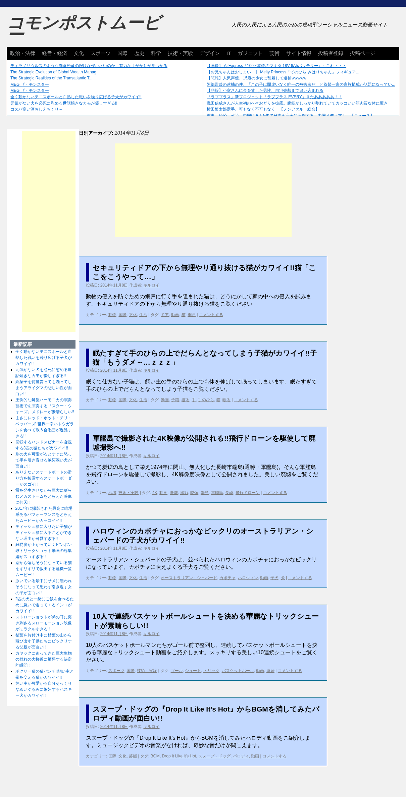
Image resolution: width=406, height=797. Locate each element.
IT (228, 53)
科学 (156, 53)
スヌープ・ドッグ (214, 756)
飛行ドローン (248, 492)
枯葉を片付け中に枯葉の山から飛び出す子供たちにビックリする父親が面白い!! (43, 641)
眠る (226, 399)
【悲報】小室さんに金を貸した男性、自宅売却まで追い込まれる (265, 90)
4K (154, 492)
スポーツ (101, 53)
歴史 (139, 53)
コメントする (211, 314)
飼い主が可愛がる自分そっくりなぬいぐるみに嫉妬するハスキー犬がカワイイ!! (43, 689)
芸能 (133, 756)
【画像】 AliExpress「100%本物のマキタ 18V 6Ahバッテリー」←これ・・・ (276, 65)
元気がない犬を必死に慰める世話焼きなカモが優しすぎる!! (63, 103)
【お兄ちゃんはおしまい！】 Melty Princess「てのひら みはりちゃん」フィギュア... (283, 72)
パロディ (241, 756)
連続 (270, 670)
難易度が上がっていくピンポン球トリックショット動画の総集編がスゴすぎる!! (43, 550)
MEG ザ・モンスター (29, 84)
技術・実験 (180, 53)
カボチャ (227, 577)
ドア (165, 314)
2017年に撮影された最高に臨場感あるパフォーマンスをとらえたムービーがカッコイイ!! (44, 514)
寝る (186, 399)
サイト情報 (298, 53)
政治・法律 (22, 53)
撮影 (184, 492)
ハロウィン (248, 577)
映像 (194, 492)
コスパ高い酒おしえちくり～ (36, 109)
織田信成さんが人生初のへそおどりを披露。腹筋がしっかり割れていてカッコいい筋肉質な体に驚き (297, 103)
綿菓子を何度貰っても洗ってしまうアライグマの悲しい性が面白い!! (43, 387)
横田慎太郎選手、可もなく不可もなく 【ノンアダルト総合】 (263, 109)
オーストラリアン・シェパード (189, 577)
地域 (112, 492)
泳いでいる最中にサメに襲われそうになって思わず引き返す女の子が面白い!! (43, 586)
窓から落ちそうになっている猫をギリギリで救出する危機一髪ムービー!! (43, 568)
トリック (211, 670)
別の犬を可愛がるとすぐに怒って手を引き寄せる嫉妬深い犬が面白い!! (43, 460)
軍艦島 (217, 492)
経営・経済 (54, 53)
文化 (79, 53)
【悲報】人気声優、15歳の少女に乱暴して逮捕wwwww (256, 78)
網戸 (192, 314)
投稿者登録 (330, 53)
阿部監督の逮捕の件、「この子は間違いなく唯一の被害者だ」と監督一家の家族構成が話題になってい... (301, 84)
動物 (112, 314)
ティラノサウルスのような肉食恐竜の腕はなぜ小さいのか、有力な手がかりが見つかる (88, 65)
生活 (143, 314)
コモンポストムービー (83, 28)
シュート (193, 670)
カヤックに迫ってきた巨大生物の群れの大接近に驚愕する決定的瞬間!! (43, 659)
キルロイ (151, 285)
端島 (205, 492)
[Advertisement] (203, 190)
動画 (175, 314)
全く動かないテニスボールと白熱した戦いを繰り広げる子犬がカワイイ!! (76, 97)
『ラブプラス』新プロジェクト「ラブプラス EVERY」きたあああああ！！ (274, 97)
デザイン (210, 53)
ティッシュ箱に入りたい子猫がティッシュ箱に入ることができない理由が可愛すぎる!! (43, 532)
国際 (122, 53)
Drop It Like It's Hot (179, 756)
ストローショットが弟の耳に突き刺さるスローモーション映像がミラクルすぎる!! (43, 623)
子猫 (175, 399)
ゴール (177, 670)
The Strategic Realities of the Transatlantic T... (51, 78)
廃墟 (174, 492)
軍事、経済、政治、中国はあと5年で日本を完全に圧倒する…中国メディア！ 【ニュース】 (290, 115)
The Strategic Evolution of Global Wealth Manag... (55, 72)
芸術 (274, 53)
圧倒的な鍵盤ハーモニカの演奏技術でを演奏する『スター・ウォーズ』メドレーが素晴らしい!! (44, 405)
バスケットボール (238, 670)
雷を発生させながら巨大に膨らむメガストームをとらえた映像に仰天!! (43, 496)
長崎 (229, 492)
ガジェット (250, 53)
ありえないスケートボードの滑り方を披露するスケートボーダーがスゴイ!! (43, 478)
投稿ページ (362, 53)
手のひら (206, 399)
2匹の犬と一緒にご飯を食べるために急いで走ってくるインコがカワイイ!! (44, 605)
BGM (155, 756)
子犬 (274, 577)
